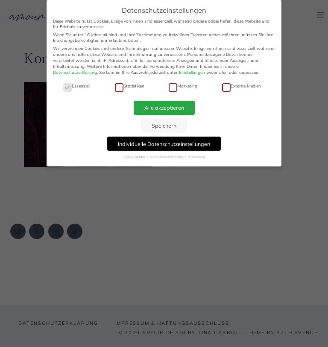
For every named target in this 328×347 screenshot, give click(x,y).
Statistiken (129, 86)
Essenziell (76, 86)
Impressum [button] (196, 157)
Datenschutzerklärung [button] (167, 157)
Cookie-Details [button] (134, 157)
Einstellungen (192, 72)
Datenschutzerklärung (75, 72)
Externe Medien (241, 86)
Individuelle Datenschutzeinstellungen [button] (164, 143)
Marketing (183, 86)
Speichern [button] (164, 125)
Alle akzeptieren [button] (164, 107)
